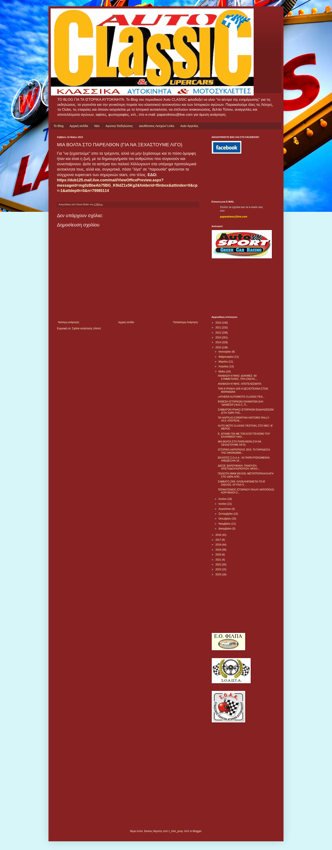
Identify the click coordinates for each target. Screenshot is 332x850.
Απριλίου (224, 366)
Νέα (96, 126)
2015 (219, 347)
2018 (219, 544)
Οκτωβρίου (225, 518)
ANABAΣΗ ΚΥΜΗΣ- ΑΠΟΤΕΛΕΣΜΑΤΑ (239, 383)
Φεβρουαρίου (226, 356)
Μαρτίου (224, 361)
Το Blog (59, 126)
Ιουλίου (223, 503)
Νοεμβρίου (225, 523)
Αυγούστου (225, 508)
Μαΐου (222, 371)
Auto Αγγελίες (189, 126)
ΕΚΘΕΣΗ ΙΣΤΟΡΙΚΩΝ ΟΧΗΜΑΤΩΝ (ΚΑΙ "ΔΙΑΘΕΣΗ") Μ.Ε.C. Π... (240, 403)
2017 (219, 539)
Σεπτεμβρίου (226, 513)
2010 (219, 322)
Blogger (197, 831)
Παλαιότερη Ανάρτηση (185, 322)
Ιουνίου (223, 498)
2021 (219, 559)
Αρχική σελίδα (79, 126)
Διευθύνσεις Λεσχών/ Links (156, 126)
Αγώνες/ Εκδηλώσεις (119, 126)
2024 (219, 574)
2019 (219, 549)
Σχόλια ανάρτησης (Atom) (86, 328)
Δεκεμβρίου (225, 528)
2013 (219, 337)
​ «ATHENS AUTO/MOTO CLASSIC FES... (241, 396)
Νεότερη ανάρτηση (68, 322)
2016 (219, 534)
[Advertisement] (231, 177)
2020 (219, 554)
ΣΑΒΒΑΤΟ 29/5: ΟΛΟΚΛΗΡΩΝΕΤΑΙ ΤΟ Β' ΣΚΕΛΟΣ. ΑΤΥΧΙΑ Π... (241, 483)
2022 (219, 564)
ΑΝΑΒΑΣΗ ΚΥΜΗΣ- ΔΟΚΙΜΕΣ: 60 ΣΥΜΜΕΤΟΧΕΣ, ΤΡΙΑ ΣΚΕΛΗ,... (238, 377)
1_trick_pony (176, 831)
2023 (219, 569)
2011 (219, 327)
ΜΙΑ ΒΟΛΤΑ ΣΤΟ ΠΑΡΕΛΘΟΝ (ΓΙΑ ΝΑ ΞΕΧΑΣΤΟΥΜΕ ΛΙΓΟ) (239, 443)
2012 (219, 332)
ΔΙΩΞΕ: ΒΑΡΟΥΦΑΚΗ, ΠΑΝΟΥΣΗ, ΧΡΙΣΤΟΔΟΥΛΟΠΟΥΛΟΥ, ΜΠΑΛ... (239, 467)
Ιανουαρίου (225, 351)
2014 (219, 342)
